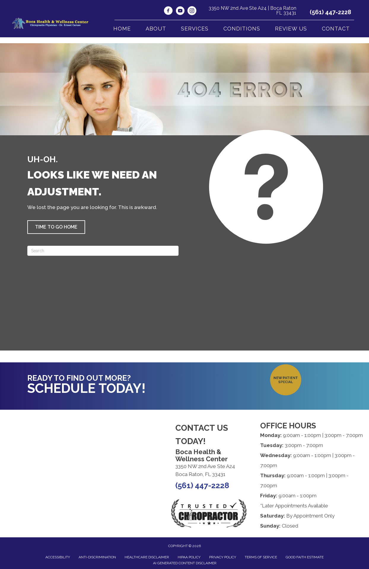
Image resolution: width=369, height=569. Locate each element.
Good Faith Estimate (305, 557)
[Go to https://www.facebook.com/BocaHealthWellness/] (168, 11)
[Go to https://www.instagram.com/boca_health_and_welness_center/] (191, 11)
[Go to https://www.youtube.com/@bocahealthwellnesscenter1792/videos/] (180, 11)
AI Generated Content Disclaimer (185, 563)
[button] (56, 227)
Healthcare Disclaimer (147, 557)
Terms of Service (261, 557)
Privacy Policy (222, 557)
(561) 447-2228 (330, 12)
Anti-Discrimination (97, 557)
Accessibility (57, 557)
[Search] (103, 251)
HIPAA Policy (189, 557)
